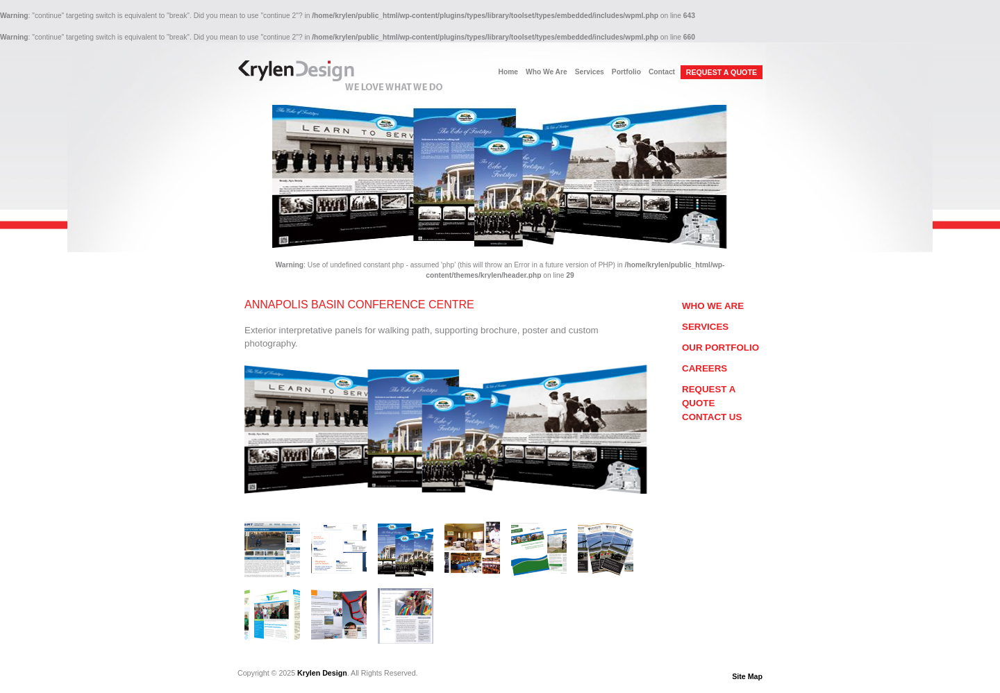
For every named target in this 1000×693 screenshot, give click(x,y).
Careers (704, 368)
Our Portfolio (720, 347)
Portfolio (626, 72)
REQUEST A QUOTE (721, 72)
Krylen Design (322, 673)
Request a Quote (708, 396)
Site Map (747, 676)
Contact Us (712, 417)
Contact (662, 72)
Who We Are (546, 72)
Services (589, 72)
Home (508, 72)
